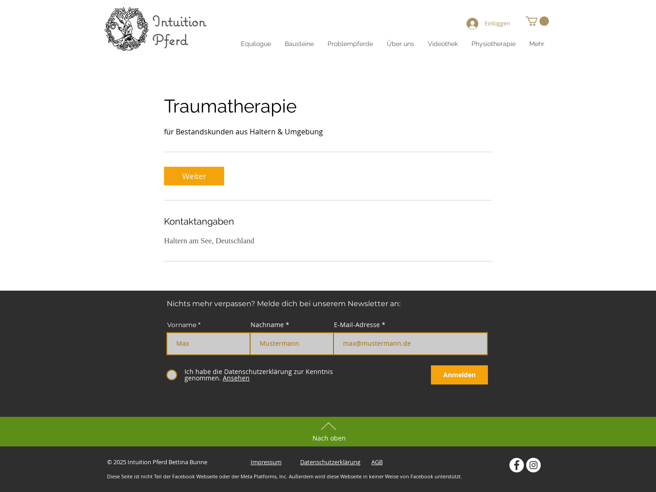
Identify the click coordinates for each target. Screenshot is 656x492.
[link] (194, 176)
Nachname (267, 325)
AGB (377, 462)
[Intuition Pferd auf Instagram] (533, 465)
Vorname (181, 325)
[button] (400, 43)
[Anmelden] (459, 374)
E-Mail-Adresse (357, 325)
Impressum (266, 462)
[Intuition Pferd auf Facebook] (516, 465)
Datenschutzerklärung (330, 462)
